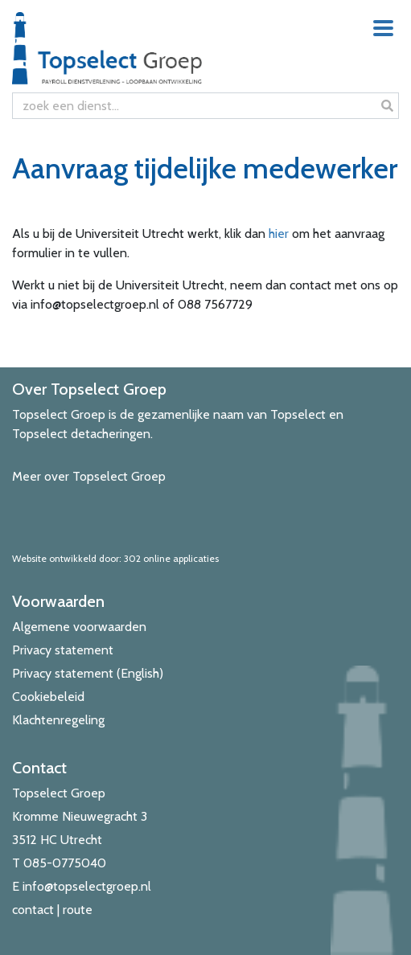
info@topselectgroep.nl (87, 886)
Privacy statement (62, 650)
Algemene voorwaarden (79, 626)
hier (279, 233)
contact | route (52, 909)
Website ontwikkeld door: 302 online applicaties (115, 558)
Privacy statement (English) (87, 673)
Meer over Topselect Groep (89, 476)
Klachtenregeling (58, 720)
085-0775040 (64, 863)
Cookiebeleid (48, 696)
